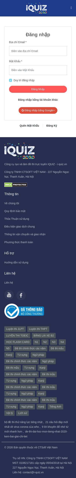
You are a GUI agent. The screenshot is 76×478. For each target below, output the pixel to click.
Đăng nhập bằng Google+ (38, 110)
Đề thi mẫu (57, 348)
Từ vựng (22, 354)
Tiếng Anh (55, 406)
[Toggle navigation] (70, 7)
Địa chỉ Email (17, 42)
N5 (8, 348)
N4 (62, 341)
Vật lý (9, 413)
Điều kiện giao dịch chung (19, 226)
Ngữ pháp (38, 354)
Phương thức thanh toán (18, 242)
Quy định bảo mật (14, 211)
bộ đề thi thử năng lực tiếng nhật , (24, 422)
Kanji (9, 354)
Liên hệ (8, 282)
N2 (45, 341)
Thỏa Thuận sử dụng (16, 218)
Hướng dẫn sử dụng (16, 262)
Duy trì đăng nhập (24, 80)
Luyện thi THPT (38, 328)
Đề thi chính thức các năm (30, 348)
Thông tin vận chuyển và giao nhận (25, 234)
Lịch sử (22, 413)
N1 (36, 341)
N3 (53, 341)
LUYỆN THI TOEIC (17, 335)
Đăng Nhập (38, 89)
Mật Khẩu (14, 61)
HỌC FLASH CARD (18, 341)
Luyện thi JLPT (15, 328)
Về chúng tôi (11, 203)
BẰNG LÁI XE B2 (44, 335)
